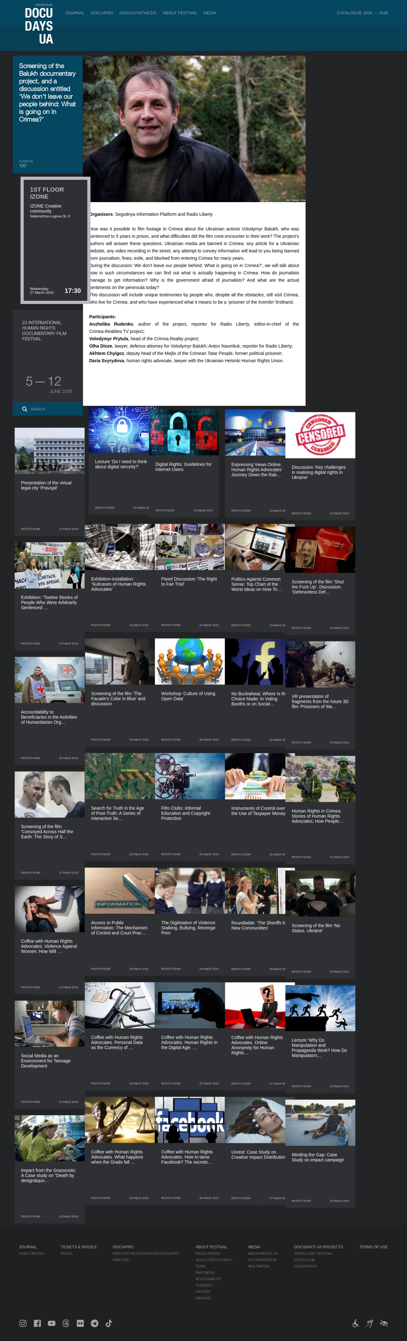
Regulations (208, 1253)
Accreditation (262, 1260)
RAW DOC (121, 1260)
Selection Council (214, 1260)
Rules (66, 1253)
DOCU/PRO (102, 13)
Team (200, 1266)
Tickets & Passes (78, 1247)
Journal (75, 13)
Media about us (263, 1253)
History (203, 1292)
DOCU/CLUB (304, 1260)
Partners (205, 1272)
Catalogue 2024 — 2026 (362, 13)
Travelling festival (313, 1253)
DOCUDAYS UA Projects (318, 1247)
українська (43, 4)
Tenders (204, 1285)
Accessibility (209, 1279)
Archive (203, 1298)
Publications (32, 1253)
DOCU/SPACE (305, 1266)
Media (210, 13)
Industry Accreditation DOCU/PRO (146, 1253)
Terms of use (373, 1247)
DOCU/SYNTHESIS (138, 13)
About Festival (179, 13)
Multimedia (259, 1266)
